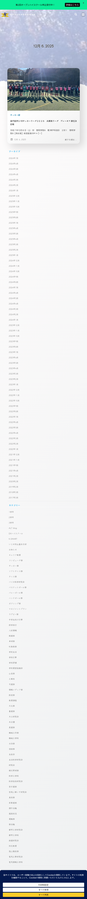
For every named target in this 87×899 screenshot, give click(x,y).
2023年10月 (14, 326)
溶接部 (12, 740)
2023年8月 (13, 337)
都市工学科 (14, 826)
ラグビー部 (13, 605)
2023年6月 (13, 348)
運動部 (12, 810)
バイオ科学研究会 (17, 572)
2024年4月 (13, 294)
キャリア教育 (15, 546)
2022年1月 (13, 440)
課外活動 (13, 799)
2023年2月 (13, 369)
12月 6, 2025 (18, 130)
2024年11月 (14, 256)
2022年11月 (14, 386)
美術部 (12, 788)
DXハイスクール (16, 524)
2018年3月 (13, 483)
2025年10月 (14, 197)
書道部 (12, 702)
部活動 (12, 815)
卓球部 (12, 632)
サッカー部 (15, 105)
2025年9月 (13, 202)
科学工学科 (14, 766)
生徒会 (12, 745)
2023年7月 (13, 343)
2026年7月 (13, 149)
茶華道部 (13, 793)
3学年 (11, 513)
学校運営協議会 (16, 659)
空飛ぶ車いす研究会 (18, 783)
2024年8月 (13, 273)
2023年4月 (13, 359)
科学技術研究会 (16, 772)
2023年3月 (13, 364)
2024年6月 (13, 283)
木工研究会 (14, 707)
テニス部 (13, 567)
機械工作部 (14, 723)
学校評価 (13, 653)
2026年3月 (13, 170)
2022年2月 (13, 434)
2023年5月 (13, 353)
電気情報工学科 (16, 853)
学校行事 (13, 648)
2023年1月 (13, 375)
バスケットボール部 (18, 578)
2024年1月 (13, 310)
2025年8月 (13, 208)
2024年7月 (13, 278)
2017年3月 (13, 488)
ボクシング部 (15, 594)
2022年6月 (13, 413)
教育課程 (13, 691)
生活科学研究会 (16, 750)
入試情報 (13, 621)
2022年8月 (13, 402)
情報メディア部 (16, 680)
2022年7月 (13, 407)
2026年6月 (13, 154)
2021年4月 (13, 461)
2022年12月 (14, 380)
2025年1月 (13, 246)
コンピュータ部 (16, 551)
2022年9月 (13, 396)
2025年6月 (13, 219)
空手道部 (13, 777)
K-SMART (13, 529)
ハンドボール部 (16, 589)
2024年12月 (14, 251)
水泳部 (12, 734)
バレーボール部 (16, 583)
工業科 (12, 669)
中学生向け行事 (16, 610)
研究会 (12, 756)
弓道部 (12, 675)
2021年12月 (14, 445)
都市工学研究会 (16, 820)
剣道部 (12, 626)
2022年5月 (13, 418)
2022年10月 (14, 391)
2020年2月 (13, 472)
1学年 (11, 502)
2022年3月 (13, 429)
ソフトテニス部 (16, 562)
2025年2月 (13, 240)
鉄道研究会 (14, 831)
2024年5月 (13, 289)
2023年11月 (14, 321)
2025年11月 (14, 192)
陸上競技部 (14, 842)
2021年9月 (13, 456)
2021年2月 (13, 466)
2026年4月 (13, 165)
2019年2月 (13, 477)
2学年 (11, 508)
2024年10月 (14, 262)
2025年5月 (13, 224)
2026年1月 (13, 181)
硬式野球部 (14, 761)
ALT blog (13, 519)
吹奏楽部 (13, 637)
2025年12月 (14, 186)
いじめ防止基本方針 (18, 535)
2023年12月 (14, 316)
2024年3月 (13, 299)
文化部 (12, 696)
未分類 (12, 713)
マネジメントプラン (18, 599)
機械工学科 (14, 729)
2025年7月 (13, 213)
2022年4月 (13, 423)
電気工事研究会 (16, 847)
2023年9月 (13, 332)
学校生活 (13, 643)
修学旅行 (13, 616)
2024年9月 (13, 267)
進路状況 (13, 804)
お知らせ (13, 540)
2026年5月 (13, 159)
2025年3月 (13, 235)
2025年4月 (13, 229)
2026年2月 (13, 176)
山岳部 (12, 664)
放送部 (12, 686)
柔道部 (12, 718)
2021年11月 (14, 450)
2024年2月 (13, 305)
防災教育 (13, 836)
